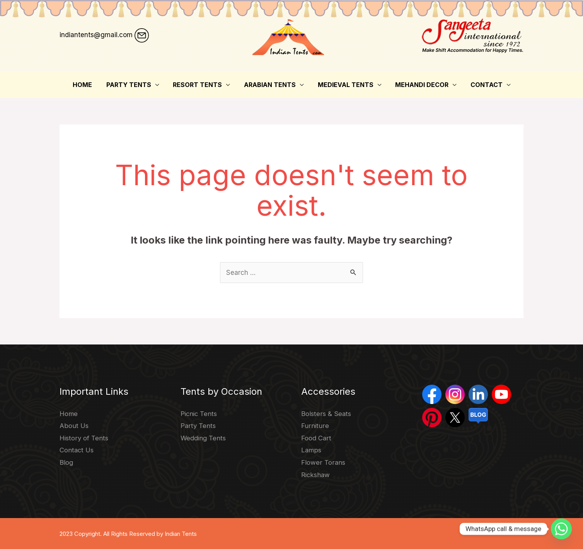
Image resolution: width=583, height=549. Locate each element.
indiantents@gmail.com (96, 35)
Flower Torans (323, 462)
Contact (481, 85)
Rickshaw (316, 475)
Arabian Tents (270, 85)
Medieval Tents (344, 85)
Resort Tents (199, 85)
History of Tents (84, 438)
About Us (74, 426)
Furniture (314, 426)
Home (87, 85)
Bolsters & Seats (326, 414)
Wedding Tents (204, 438)
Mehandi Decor (418, 85)
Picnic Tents (199, 414)
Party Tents (132, 85)
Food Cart (316, 438)
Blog (66, 462)
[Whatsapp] (561, 528)
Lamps (311, 450)
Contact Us (77, 450)
